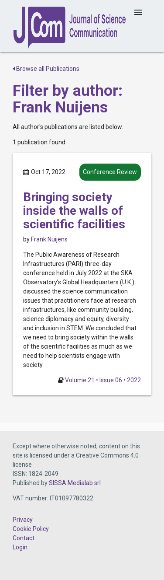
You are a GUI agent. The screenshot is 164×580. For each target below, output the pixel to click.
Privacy (23, 519)
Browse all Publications (46, 68)
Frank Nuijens (49, 239)
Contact (23, 538)
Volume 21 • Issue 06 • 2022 (103, 380)
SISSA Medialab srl (75, 482)
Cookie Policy (31, 528)
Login (20, 547)
